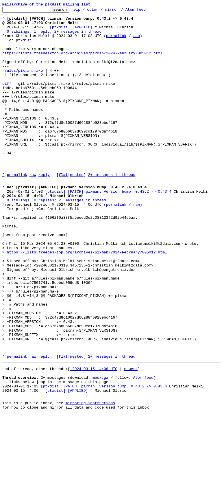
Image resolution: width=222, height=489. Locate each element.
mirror (121, 11)
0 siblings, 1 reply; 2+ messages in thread (54, 36)
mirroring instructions (90, 477)
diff (6, 99)
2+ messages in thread (111, 208)
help (84, 11)
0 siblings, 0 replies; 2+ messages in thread (56, 237)
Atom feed (144, 11)
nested (77, 208)
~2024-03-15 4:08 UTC (93, 438)
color (101, 11)
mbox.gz (100, 448)
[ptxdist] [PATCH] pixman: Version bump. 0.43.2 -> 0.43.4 (108, 226)
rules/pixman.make (24, 83)
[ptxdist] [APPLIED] (71, 31)
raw (136, 41)
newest (131, 438)
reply (44, 208)
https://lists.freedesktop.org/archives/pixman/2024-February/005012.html (82, 62)
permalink (116, 41)
